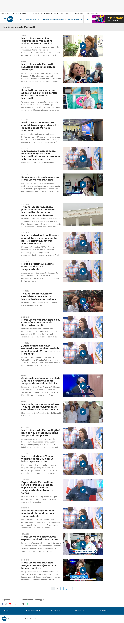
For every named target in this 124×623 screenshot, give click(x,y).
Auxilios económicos (92, 13)
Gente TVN (5, 610)
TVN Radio (45, 19)
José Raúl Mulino (34, 13)
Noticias (20, 19)
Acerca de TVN (79, 610)
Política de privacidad (33, 610)
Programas (79, 19)
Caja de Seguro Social (20, 13)
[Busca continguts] (88, 19)
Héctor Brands (79, 13)
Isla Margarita (69, 13)
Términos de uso (56, 610)
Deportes (37, 19)
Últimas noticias (6, 13)
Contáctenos (103, 610)
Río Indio (60, 13)
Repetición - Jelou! (113, 20)
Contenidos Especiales (58, 19)
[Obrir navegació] (4, 19)
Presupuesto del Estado (48, 13)
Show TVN (29, 19)
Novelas (70, 19)
